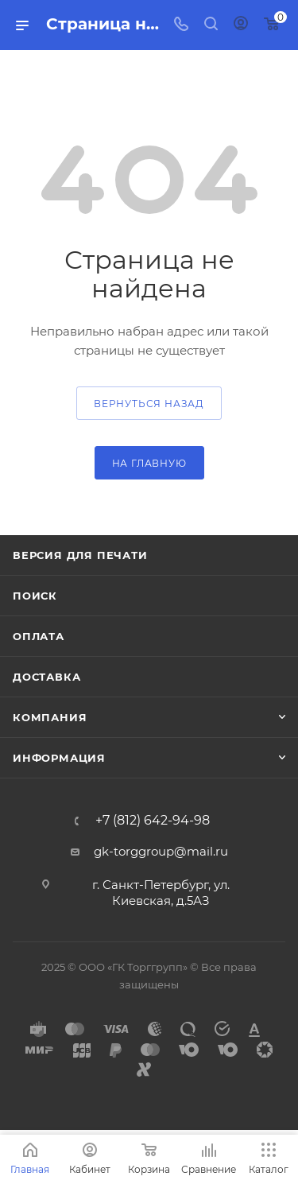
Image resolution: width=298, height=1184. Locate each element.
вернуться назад (149, 404)
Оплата (38, 636)
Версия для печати (80, 555)
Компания (50, 717)
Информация (59, 757)
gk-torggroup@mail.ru (161, 851)
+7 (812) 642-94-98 (152, 820)
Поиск (35, 595)
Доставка (46, 676)
